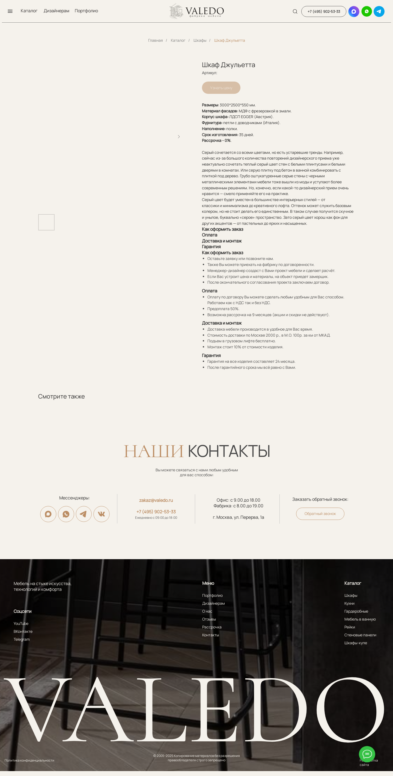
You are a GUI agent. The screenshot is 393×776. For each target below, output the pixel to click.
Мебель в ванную (360, 619)
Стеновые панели (360, 634)
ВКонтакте (23, 631)
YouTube (21, 623)
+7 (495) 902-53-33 (156, 512)
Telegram (22, 639)
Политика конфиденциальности (29, 760)
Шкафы (199, 40)
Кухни (349, 603)
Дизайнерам (56, 11)
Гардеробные (356, 611)
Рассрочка (212, 627)
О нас (207, 611)
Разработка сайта (369, 762)
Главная (155, 40)
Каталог (29, 11)
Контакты (210, 634)
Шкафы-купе (355, 642)
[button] (10, 11)
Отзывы (209, 619)
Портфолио (86, 11)
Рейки (349, 627)
